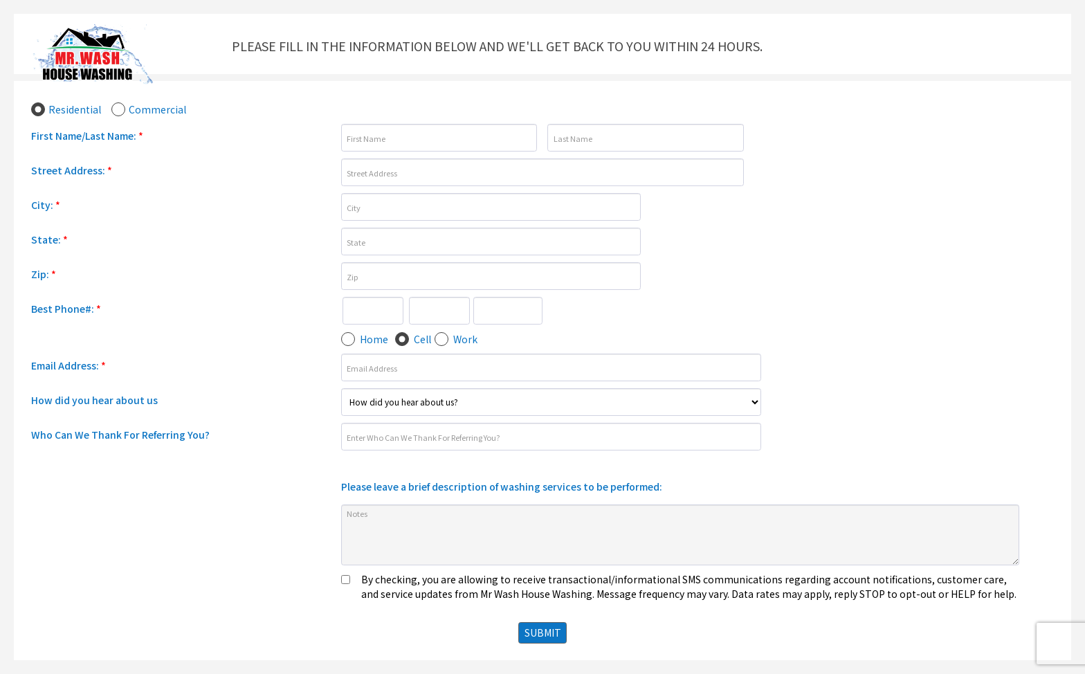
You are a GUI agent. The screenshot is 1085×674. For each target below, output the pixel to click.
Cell (422, 339)
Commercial (157, 109)
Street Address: (71, 170)
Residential (74, 109)
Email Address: (68, 365)
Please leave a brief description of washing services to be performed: (501, 486)
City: (45, 205)
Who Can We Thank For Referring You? (120, 434)
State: (49, 239)
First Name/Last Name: (87, 136)
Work (465, 339)
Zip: (43, 274)
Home (374, 339)
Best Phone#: (66, 309)
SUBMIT (543, 632)
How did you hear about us (94, 400)
